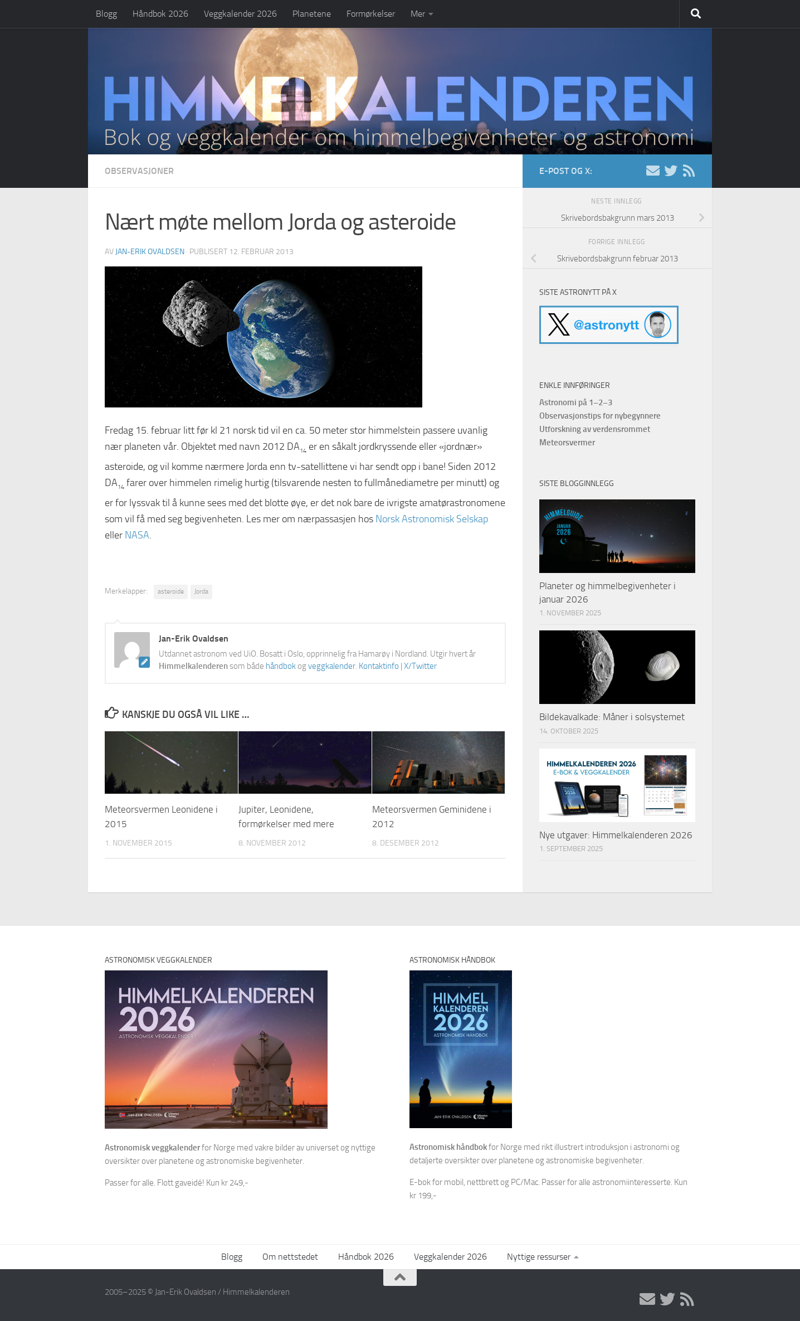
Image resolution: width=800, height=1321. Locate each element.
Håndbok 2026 (160, 13)
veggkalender (331, 666)
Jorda (201, 591)
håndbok (281, 666)
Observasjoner (139, 171)
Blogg (106, 13)
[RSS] (688, 170)
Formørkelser (371, 13)
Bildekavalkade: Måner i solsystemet (612, 716)
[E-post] (653, 170)
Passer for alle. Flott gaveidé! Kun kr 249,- (176, 1183)
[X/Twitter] (670, 170)
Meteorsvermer (567, 443)
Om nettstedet (290, 1256)
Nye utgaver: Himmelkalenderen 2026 (615, 835)
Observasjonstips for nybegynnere (600, 416)
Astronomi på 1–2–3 (575, 402)
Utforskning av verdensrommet (594, 429)
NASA (137, 535)
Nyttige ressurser (538, 1256)
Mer (418, 13)
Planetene (311, 13)
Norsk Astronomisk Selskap (431, 519)
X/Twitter (420, 666)
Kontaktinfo (379, 666)
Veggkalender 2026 (240, 13)
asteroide (171, 591)
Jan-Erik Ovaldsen (149, 251)
